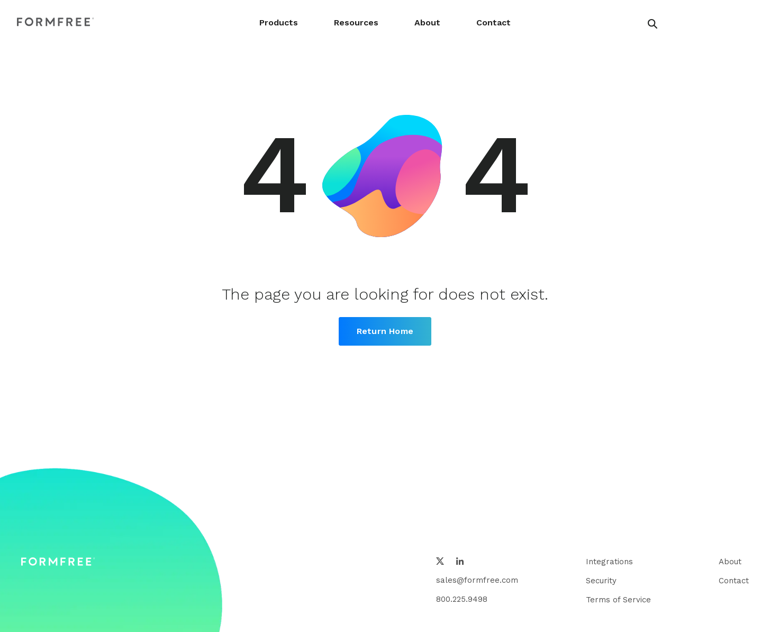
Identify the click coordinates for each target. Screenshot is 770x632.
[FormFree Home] (55, 22)
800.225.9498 (461, 599)
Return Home (385, 331)
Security (601, 580)
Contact (493, 22)
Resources (356, 22)
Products (278, 22)
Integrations (609, 561)
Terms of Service (618, 599)
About (427, 22)
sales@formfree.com (477, 580)
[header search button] (652, 24)
